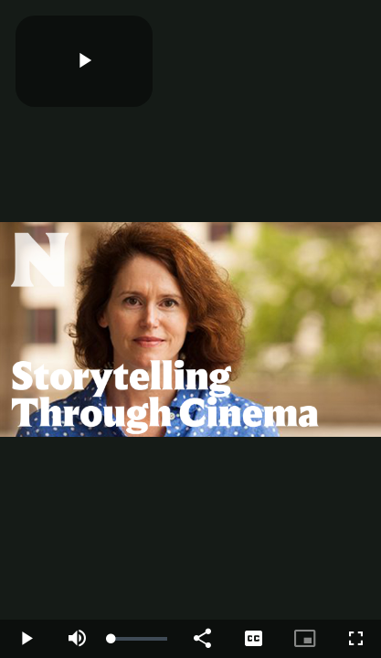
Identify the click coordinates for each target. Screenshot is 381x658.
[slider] (139, 639)
